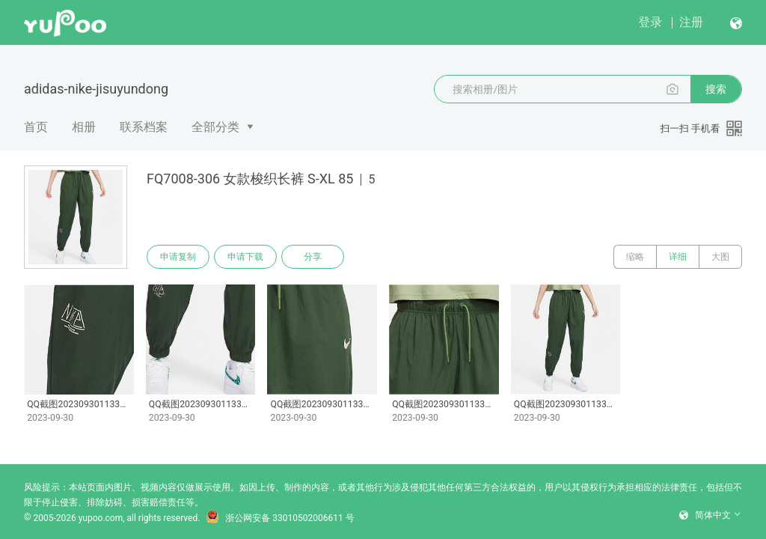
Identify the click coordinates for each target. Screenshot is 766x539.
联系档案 (144, 127)
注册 (691, 22)
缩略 (635, 257)
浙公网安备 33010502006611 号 (280, 518)
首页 (36, 127)
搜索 (715, 89)
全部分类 (215, 127)
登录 (650, 22)
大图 (720, 257)
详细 (678, 257)
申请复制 (178, 257)
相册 (84, 127)
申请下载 (245, 257)
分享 (313, 257)
